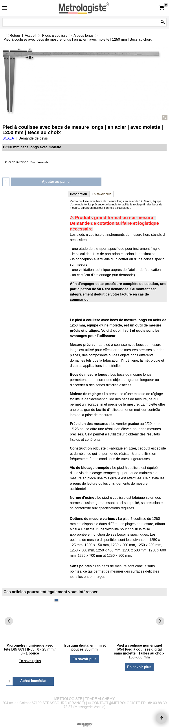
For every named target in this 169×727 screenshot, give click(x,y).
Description (78, 194)
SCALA (8, 138)
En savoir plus (101, 194)
